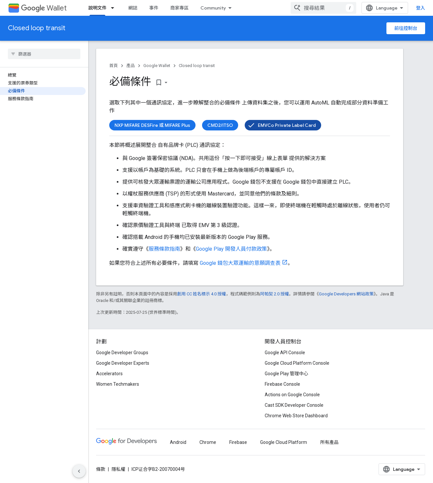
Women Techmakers (117, 384)
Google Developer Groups (122, 352)
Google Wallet (156, 65)
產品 (130, 65)
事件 (153, 8)
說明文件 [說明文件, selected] (97, 8)
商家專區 (179, 8)
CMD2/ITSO (220, 125)
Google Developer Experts (122, 363)
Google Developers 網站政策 (346, 293)
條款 (100, 469)
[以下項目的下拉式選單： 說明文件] (114, 8)
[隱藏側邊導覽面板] (79, 471)
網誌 (132, 8)
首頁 (113, 65)
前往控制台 (405, 28)
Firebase (238, 442)
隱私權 (118, 469)
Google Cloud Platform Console (297, 363)
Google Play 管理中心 (286, 373)
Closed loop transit (36, 28)
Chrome (207, 442)
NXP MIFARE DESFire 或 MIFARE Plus (152, 125)
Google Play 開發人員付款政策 (231, 249)
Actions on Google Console (292, 394)
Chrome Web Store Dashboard (296, 415)
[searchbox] (44, 54)
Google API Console (285, 352)
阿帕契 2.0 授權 (274, 293)
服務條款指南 (164, 249)
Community (213, 8)
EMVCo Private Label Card (287, 125)
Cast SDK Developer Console (294, 405)
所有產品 (329, 442)
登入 (420, 8)
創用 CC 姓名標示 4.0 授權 (201, 293)
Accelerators (109, 373)
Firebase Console (282, 384)
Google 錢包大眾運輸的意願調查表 (240, 263)
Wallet (44, 8)
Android (178, 442)
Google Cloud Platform (283, 442)
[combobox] (323, 8)
